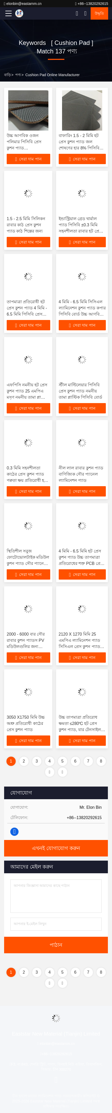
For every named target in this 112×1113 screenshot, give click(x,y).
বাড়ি (7, 75)
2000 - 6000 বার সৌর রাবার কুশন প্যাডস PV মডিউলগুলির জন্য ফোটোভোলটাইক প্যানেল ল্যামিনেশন (28, 646)
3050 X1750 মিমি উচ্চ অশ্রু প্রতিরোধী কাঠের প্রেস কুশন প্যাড (26, 723)
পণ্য (18, 75)
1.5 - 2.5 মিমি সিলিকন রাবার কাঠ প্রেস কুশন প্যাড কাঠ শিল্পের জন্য (26, 225)
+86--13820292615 (91, 4)
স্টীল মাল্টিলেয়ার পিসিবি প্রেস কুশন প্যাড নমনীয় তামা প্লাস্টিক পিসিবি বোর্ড (80, 391)
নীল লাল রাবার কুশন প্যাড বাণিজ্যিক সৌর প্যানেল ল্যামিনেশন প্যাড (81, 474)
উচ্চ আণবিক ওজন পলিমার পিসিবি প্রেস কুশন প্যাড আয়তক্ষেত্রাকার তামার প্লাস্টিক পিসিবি (25, 148)
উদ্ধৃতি (99, 13)
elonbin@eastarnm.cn (22, 4)
